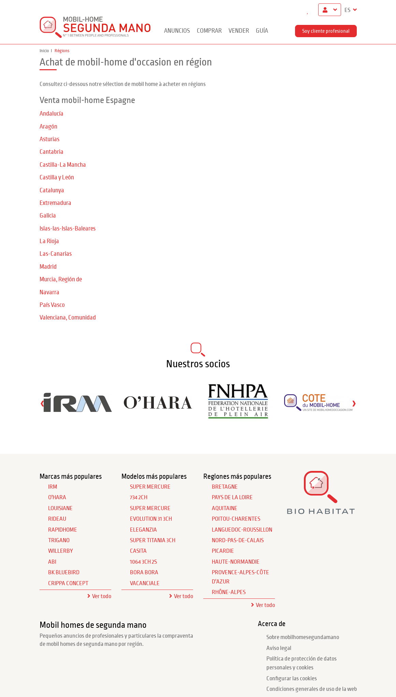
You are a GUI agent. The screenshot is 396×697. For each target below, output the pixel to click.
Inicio (44, 50)
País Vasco (52, 305)
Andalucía (51, 113)
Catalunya (52, 190)
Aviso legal (278, 648)
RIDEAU (57, 519)
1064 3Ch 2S (143, 562)
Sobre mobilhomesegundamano (302, 637)
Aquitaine (224, 508)
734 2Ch (138, 497)
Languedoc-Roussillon (242, 530)
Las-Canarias (56, 254)
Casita (138, 551)
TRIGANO (59, 540)
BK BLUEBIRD (63, 572)
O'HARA (57, 497)
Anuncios (177, 31)
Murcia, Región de (61, 279)
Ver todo (101, 596)
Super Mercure (150, 487)
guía (262, 31)
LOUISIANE (60, 508)
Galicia (48, 215)
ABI (52, 562)
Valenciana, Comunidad (68, 317)
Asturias (49, 139)
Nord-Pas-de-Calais (238, 540)
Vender (239, 31)
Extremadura (55, 203)
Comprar (209, 31)
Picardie (223, 551)
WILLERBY (60, 551)
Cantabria (51, 152)
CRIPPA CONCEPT (68, 583)
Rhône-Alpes (229, 592)
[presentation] (42, 403)
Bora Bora (144, 572)
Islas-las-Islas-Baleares (68, 228)
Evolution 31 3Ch (151, 519)
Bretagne (225, 487)
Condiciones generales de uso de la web (311, 689)
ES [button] (347, 10)
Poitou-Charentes (236, 519)
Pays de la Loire (232, 497)
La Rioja (49, 241)
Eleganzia (143, 530)
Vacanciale (145, 583)
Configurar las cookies (291, 679)
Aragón (48, 126)
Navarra (49, 292)
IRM (52, 487)
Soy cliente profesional (326, 31)
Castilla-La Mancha (63, 165)
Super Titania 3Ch (152, 540)
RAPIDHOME (62, 530)
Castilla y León (57, 177)
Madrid (48, 267)
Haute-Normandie (236, 562)
